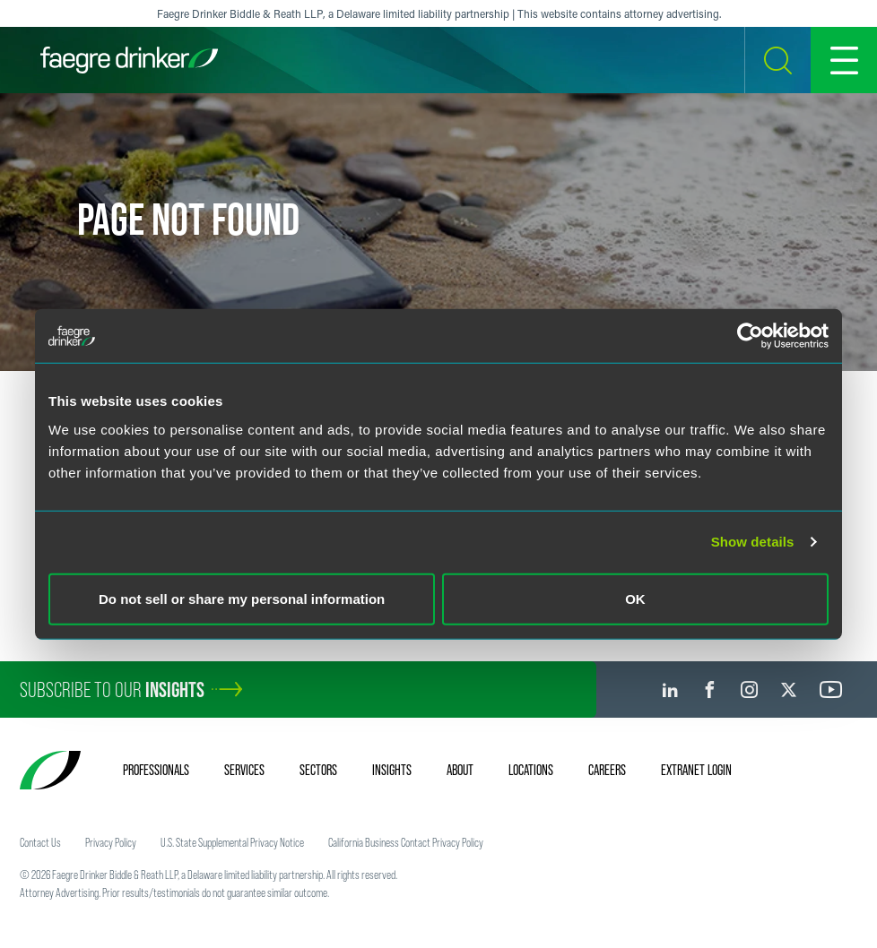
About (460, 770)
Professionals (156, 770)
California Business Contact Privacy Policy (405, 842)
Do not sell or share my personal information (242, 598)
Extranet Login (696, 770)
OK (635, 598)
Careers (607, 770)
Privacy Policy (110, 842)
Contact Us (40, 842)
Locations (530, 770)
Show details (753, 541)
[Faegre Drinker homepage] (129, 60)
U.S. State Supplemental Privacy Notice (232, 842)
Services (244, 770)
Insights (392, 770)
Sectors (318, 770)
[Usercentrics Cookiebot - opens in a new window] (750, 336)
